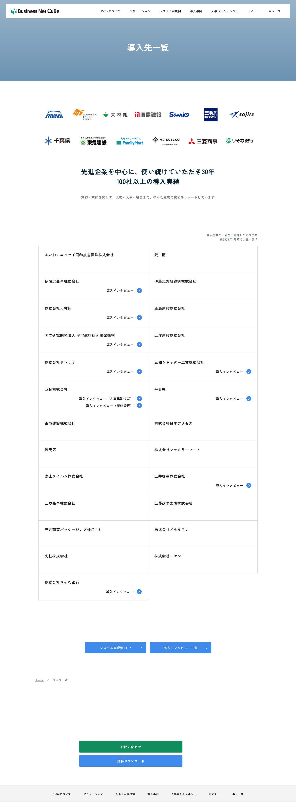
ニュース (275, 11)
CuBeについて (111, 11)
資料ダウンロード (184, 745)
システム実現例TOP (113, 646)
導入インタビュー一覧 (182, 646)
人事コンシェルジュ (224, 11)
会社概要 (255, 795)
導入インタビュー (120, 290)
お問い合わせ (112, 745)
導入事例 (196, 11)
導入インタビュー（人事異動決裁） (106, 398)
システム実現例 (170, 11)
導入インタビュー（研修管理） (110, 405)
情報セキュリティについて (223, 795)
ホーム (39, 679)
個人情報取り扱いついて (181, 795)
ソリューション (140, 11)
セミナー (254, 11)
